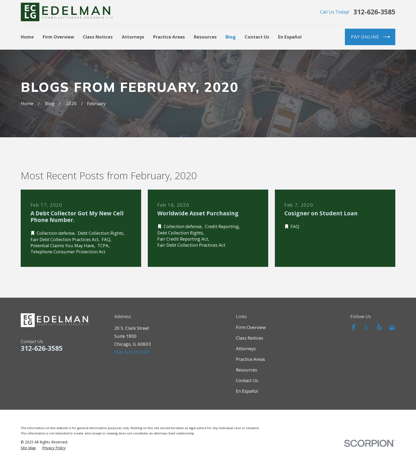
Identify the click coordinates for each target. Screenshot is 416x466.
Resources (246, 370)
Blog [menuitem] (231, 37)
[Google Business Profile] (392, 327)
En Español (247, 391)
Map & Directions (132, 352)
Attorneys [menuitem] (133, 37)
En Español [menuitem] (290, 37)
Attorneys (246, 348)
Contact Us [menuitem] (257, 37)
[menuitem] (28, 447)
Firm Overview (251, 327)
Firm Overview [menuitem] (58, 37)
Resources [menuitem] (205, 37)
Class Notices (249, 338)
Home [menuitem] (27, 37)
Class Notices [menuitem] (98, 37)
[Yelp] (379, 327)
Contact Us (247, 380)
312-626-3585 (374, 11)
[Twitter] (366, 327)
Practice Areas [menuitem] (169, 37)
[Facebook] (353, 327)
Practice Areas (250, 359)
